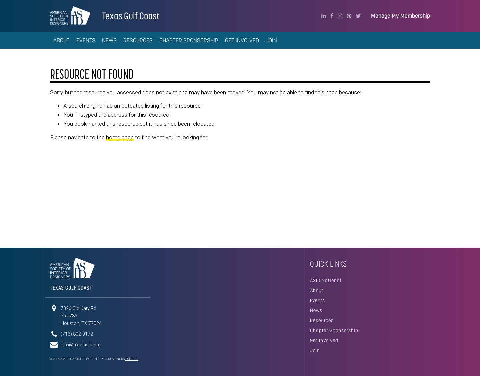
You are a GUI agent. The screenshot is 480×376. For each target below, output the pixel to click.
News (316, 310)
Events (317, 300)
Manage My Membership (400, 16)
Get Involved (242, 40)
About (317, 290)
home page (120, 137)
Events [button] (85, 40)
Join (271, 40)
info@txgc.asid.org (81, 344)
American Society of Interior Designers (70, 15)
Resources (322, 320)
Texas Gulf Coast (130, 16)
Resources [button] (138, 40)
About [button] (61, 40)
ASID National (325, 280)
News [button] (109, 40)
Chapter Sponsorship (334, 330)
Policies (131, 359)
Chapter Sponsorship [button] (188, 40)
